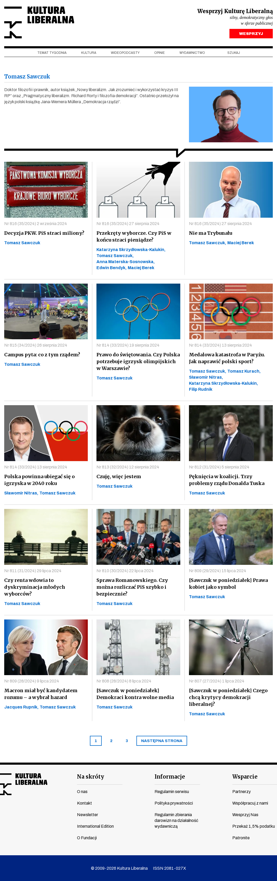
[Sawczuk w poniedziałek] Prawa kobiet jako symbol (228, 583)
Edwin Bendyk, (111, 267)
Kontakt (84, 803)
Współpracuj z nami (250, 803)
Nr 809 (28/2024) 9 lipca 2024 (31, 681)
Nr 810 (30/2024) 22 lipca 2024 (125, 571)
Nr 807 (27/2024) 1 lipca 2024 (216, 681)
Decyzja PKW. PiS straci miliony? (44, 233)
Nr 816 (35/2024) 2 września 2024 (35, 223)
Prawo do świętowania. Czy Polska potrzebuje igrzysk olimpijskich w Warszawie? (138, 361)
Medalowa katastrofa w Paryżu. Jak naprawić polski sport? (227, 358)
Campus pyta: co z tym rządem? (42, 355)
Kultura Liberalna (39, 22)
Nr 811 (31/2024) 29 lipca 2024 (32, 571)
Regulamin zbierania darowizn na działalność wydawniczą (176, 821)
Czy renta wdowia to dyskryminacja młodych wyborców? (34, 587)
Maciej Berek (141, 267)
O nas (82, 792)
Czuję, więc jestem (118, 476)
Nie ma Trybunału (210, 233)
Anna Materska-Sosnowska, (125, 261)
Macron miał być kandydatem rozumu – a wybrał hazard (41, 693)
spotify (52, 812)
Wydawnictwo (192, 53)
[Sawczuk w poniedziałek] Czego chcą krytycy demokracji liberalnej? (228, 697)
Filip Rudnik (200, 389)
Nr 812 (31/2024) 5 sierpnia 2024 (219, 467)
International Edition (95, 826)
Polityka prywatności (174, 803)
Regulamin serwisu (172, 792)
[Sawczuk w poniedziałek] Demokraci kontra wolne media (135, 693)
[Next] (161, 741)
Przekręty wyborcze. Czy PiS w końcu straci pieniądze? (133, 236)
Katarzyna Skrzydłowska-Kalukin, (131, 249)
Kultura (88, 53)
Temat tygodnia (51, 53)
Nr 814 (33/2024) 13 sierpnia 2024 (220, 345)
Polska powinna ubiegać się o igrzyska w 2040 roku (39, 479)
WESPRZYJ (251, 34)
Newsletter (87, 815)
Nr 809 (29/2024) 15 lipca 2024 (217, 571)
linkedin (42, 812)
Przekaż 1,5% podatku (253, 826)
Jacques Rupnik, (21, 707)
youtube (12, 812)
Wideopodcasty (125, 53)
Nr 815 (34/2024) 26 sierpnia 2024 (35, 345)
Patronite (241, 838)
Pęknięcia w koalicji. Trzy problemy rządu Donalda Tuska (226, 479)
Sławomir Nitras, (206, 377)
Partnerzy (241, 792)
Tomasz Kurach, (244, 371)
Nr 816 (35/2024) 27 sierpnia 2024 (128, 223)
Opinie (159, 53)
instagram (22, 812)
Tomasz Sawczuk (22, 243)
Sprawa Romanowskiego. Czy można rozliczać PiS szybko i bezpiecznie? (132, 587)
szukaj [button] (233, 53)
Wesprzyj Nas (245, 815)
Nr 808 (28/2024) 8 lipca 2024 (123, 681)
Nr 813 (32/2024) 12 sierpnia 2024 (127, 467)
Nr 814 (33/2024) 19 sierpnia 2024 (128, 345)
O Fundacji (87, 838)
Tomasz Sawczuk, (115, 255)
